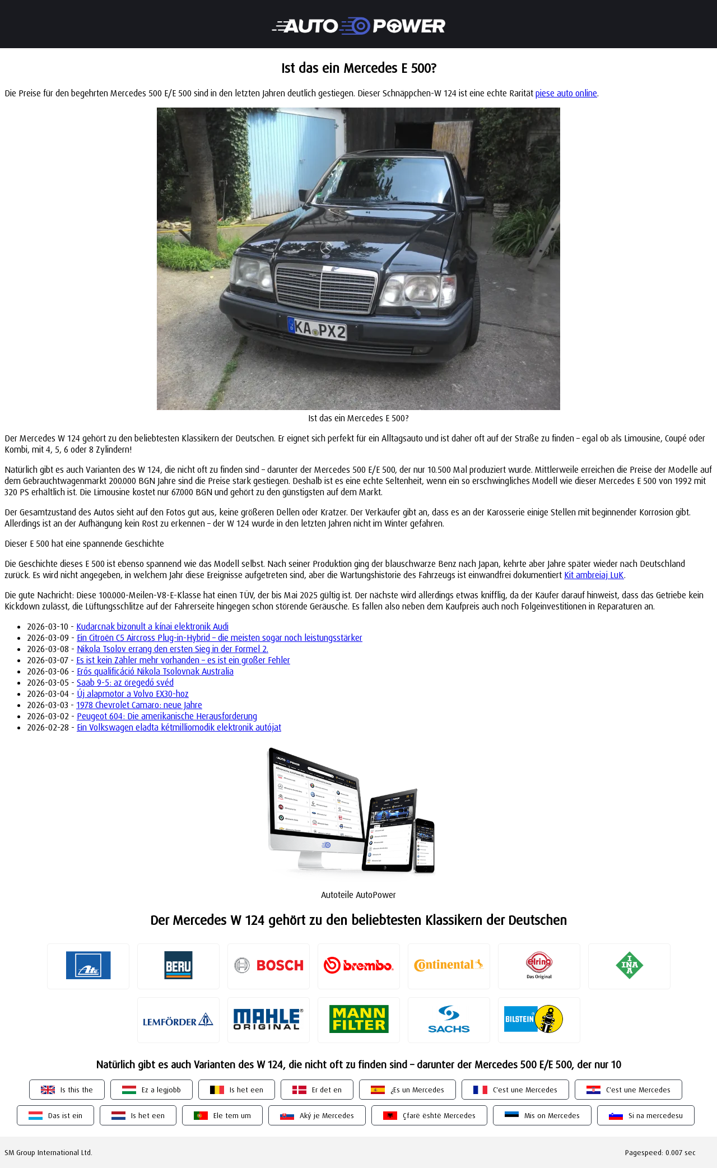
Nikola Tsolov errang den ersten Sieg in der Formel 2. (172, 648)
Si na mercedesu (655, 1115)
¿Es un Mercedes (417, 1089)
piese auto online (566, 93)
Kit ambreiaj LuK (594, 574)
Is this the (76, 1089)
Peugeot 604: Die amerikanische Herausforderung (167, 716)
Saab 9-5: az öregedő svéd (125, 682)
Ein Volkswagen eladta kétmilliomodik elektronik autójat (179, 727)
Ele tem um (232, 1115)
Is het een (246, 1089)
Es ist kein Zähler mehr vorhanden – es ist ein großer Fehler (183, 660)
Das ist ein (65, 1115)
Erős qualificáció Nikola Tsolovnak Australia (155, 671)
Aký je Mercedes (327, 1115)
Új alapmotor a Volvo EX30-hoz (133, 693)
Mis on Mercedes (552, 1115)
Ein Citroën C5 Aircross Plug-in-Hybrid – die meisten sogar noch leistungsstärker (219, 637)
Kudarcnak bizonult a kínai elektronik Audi (152, 626)
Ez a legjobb (161, 1089)
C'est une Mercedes (525, 1089)
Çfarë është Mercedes (439, 1115)
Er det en (327, 1089)
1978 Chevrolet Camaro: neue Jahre (139, 704)
